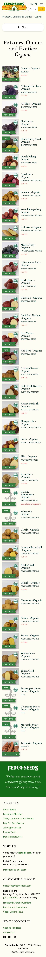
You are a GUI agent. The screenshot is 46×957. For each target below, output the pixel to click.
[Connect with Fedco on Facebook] (4, 936)
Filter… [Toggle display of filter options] (23, 27)
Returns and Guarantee (15, 907)
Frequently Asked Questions (17, 902)
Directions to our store (14, 869)
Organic (38, 16)
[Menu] (41, 4)
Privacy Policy (10, 832)
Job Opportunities (12, 827)
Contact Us (8, 932)
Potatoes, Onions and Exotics (17, 16)
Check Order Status (13, 911)
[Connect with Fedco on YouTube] (15, 936)
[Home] (14, 6)
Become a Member (12, 814)
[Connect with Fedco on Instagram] (9, 936)
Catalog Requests (12, 927)
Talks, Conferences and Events (18, 818)
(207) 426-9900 (10, 897)
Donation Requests (12, 836)
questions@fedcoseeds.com (17, 885)
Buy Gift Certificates (13, 823)
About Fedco (9, 809)
